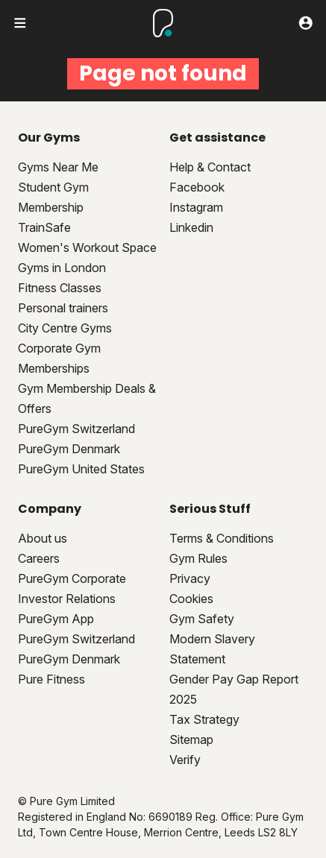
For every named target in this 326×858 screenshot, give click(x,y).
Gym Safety (201, 618)
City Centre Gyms (65, 328)
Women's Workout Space (87, 247)
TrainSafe (44, 227)
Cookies (191, 598)
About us (42, 538)
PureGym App (56, 618)
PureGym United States (81, 468)
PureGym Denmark (69, 448)
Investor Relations (67, 598)
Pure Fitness (51, 679)
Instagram (196, 207)
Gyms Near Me (58, 167)
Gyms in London (62, 267)
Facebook (197, 187)
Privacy (189, 578)
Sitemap (191, 739)
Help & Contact (210, 167)
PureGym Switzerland (76, 428)
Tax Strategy (204, 719)
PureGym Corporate (72, 578)
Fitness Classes (59, 287)
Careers (39, 558)
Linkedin (191, 227)
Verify (185, 759)
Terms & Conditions (221, 538)
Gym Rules (198, 558)
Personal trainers (63, 307)
